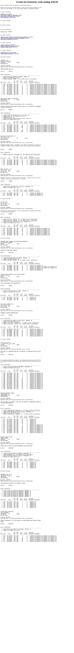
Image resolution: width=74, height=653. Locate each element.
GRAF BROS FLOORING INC (7, 46)
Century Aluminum (5, 53)
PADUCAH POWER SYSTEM (6, 55)
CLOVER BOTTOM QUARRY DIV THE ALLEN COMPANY (13, 45)
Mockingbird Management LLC (8, 18)
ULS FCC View (4, 75)
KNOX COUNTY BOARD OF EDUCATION (9, 17)
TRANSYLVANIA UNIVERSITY (7, 63)
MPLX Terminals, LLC (6, 20)
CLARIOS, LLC (4, 16)
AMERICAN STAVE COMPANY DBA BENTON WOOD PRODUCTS (14, 43)
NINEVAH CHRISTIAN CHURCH (7, 54)
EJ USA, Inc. (4, 37)
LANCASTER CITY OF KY (6, 62)
